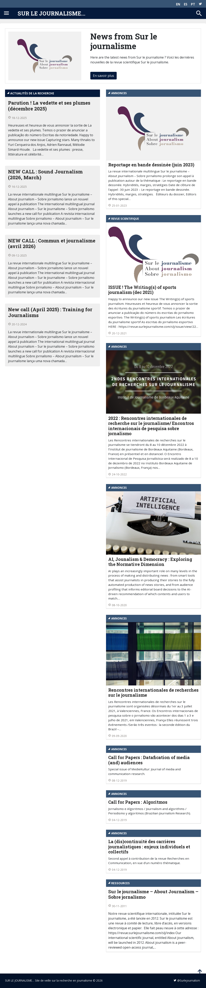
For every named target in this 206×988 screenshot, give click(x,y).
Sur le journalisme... (51, 13)
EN (178, 4)
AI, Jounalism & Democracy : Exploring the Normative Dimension (150, 561)
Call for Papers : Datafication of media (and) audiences (149, 760)
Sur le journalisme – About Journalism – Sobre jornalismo (153, 894)
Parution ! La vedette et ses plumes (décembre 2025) (49, 106)
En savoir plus (103, 75)
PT (193, 4)
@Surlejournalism (188, 980)
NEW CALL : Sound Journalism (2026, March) (45, 174)
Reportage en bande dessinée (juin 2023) (151, 165)
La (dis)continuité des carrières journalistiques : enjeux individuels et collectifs (149, 847)
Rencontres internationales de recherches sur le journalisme (153, 692)
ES (185, 4)
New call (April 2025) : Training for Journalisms (50, 312)
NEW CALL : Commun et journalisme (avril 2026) (51, 243)
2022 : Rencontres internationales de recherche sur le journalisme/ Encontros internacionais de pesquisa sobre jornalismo (151, 426)
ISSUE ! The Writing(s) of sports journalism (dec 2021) (142, 289)
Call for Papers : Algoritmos (137, 802)
